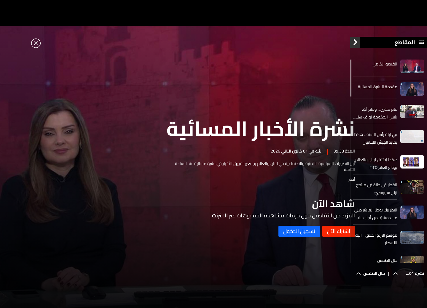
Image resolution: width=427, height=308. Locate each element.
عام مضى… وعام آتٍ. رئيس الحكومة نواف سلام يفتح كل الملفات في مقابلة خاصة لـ (375, 116)
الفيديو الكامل (385, 67)
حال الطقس (387, 263)
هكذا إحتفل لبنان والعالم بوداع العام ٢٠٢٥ (376, 166)
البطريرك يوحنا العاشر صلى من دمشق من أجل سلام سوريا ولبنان (375, 217)
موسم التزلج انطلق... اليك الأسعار (376, 242)
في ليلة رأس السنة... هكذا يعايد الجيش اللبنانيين (375, 141)
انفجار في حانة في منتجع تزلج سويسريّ (376, 192)
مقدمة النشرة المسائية (377, 90)
